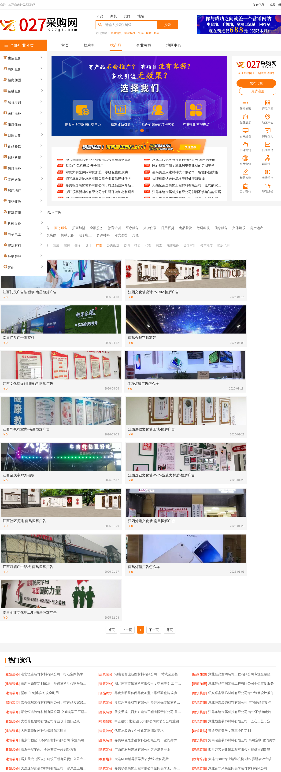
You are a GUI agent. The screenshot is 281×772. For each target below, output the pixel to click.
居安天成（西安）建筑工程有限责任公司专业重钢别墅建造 (55, 517)
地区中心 (173, 45)
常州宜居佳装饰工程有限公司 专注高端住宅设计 (55, 558)
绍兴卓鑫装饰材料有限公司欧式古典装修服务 (241, 646)
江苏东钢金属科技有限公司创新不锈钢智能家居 (186, 194)
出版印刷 (223, 243)
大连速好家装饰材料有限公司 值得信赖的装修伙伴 (149, 537)
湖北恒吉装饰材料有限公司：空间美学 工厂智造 (149, 463)
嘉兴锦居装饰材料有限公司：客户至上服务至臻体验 (242, 558)
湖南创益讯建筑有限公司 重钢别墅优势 (49, 626)
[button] (131, 130)
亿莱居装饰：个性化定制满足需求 (139, 497)
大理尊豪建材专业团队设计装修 (137, 578)
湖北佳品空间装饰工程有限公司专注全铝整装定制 (242, 456)
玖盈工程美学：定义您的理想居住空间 (142, 558)
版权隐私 (140, 711)
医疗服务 (132, 228)
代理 (148, 243)
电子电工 (85, 234)
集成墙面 (130, 33)
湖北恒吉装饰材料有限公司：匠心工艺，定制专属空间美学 (242, 490)
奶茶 (156, 33)
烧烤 (149, 33)
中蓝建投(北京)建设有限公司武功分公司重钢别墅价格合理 (242, 585)
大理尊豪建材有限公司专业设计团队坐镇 (50, 490)
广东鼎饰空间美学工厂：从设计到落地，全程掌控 (149, 565)
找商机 (89, 45)
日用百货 (167, 228)
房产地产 (256, 228)
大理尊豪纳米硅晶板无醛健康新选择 (178, 181)
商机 (113, 16)
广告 (58, 213)
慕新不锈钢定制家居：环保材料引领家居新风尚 (55, 463)
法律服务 (173, 243)
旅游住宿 (149, 228)
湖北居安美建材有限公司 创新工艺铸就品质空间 (149, 660)
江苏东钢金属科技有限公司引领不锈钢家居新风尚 (55, 666)
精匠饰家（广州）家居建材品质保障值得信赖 (147, 585)
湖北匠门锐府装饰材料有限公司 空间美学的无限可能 (186, 161)
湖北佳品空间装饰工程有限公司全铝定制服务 (98, 161)
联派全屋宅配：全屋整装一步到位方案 (49, 510)
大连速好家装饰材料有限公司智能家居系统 (52, 673)
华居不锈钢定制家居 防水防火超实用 (47, 551)
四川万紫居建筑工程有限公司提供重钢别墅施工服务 (242, 510)
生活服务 (43, 228)
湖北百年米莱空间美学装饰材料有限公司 (237, 524)
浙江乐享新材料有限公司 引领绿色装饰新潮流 (241, 571)
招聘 (67, 243)
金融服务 (96, 228)
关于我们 (64, 711)
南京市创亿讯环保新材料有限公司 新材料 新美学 (242, 599)
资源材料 (103, 234)
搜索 (167, 25)
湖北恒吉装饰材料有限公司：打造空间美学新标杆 (55, 456)
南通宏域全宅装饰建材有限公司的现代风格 (239, 578)
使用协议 (121, 711)
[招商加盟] (199, 456)
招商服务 (102, 711)
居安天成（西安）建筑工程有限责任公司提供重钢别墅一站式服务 (55, 660)
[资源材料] (12, 544)
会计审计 (190, 243)
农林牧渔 (31, 234)
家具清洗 (116, 33)
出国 (56, 243)
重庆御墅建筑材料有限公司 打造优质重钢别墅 (148, 633)
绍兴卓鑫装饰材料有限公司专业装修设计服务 (98, 181)
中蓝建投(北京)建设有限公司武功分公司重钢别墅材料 (149, 490)
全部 (28, 228)
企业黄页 (143, 45)
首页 (65, 45)
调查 (159, 243)
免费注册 (275, 4)
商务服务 (60, 228)
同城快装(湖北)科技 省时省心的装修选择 (237, 531)
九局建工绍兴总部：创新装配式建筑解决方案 (53, 565)
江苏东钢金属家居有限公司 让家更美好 (143, 626)
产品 (100, 16)
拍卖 (137, 243)
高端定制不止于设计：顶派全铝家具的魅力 (146, 592)
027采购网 (29, 213)
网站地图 (179, 711)
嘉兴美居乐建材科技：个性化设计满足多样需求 (242, 666)
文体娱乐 (238, 228)
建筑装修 (49, 234)
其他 (135, 234)
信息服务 (221, 228)
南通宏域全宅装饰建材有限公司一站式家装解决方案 (242, 619)
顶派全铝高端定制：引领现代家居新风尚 (50, 653)
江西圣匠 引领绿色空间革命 (135, 653)
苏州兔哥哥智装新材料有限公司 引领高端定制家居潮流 (149, 544)
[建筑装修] (12, 456)
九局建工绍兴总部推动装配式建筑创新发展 (52, 639)
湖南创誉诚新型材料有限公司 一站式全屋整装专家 (149, 456)
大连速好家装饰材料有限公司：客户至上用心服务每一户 (55, 524)
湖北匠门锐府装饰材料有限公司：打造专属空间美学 (242, 565)
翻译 (77, 243)
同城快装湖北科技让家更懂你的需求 (234, 626)
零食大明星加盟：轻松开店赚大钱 (139, 599)
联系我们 (83, 711)
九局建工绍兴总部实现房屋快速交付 (234, 605)
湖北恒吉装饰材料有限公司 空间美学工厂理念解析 (55, 483)
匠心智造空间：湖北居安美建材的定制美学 (183, 168)
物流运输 (42, 243)
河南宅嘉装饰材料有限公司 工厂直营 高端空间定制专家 (242, 537)
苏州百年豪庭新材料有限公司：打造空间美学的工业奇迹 (149, 605)
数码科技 (203, 228)
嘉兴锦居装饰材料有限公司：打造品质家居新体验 (100, 187)
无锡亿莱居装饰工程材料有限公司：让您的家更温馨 (186, 187)
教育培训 (114, 228)
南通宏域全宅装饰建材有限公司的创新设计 (52, 585)
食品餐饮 (185, 228)
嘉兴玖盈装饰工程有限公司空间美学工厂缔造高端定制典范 (149, 524)
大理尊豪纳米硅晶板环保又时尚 (44, 497)
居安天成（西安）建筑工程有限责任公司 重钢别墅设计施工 (149, 483)
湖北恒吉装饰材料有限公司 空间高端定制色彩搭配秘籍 (242, 476)
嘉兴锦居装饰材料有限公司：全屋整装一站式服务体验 (242, 639)
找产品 (115, 45)
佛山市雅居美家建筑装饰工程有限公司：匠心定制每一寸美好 (242, 673)
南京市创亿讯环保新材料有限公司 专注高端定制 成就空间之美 (55, 503)
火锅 (141, 33)
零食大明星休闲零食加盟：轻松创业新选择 (146, 639)
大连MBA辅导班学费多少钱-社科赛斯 (142, 517)
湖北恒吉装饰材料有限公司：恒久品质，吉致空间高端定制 (55, 537)
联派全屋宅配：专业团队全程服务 (139, 619)
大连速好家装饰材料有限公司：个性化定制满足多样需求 (149, 531)
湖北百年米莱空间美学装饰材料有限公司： (239, 653)
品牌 (127, 16)
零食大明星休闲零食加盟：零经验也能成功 (97, 174)
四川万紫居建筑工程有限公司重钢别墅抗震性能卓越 (55, 592)
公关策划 (113, 243)
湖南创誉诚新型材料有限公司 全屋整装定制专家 (242, 592)
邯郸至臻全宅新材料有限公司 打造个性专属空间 (149, 612)
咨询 (127, 243)
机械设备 (67, 234)
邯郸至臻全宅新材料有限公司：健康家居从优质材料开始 (149, 666)
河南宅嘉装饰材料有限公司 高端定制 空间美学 (242, 503)
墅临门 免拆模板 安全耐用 (85, 168)
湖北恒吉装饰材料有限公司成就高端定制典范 (241, 633)
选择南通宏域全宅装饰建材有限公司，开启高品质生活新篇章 (242, 551)
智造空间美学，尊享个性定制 (229, 497)
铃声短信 (206, 243)
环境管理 (120, 234)
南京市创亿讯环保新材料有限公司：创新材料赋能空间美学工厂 (55, 633)
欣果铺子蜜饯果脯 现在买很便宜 (138, 646)
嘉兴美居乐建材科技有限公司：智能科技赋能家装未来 (186, 174)
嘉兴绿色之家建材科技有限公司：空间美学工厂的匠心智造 (149, 503)
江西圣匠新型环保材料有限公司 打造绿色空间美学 (55, 612)
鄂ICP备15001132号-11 (146, 763)
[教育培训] (105, 517)
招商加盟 (78, 228)
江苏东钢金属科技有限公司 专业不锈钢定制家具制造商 (242, 483)
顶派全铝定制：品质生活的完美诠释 (47, 531)
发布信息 (258, 4)
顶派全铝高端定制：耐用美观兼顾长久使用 (52, 578)
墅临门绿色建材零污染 (37, 599)
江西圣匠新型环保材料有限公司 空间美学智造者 (149, 551)
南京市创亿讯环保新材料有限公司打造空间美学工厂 (55, 605)
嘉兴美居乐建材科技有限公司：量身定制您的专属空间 (55, 646)
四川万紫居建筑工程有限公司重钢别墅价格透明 (242, 544)
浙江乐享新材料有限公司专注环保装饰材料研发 (100, 194)
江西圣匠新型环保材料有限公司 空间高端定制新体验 (242, 612)
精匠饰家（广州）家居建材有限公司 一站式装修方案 (55, 544)
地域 (140, 16)
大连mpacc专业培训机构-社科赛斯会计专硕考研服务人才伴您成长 (242, 517)
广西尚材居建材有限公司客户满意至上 (142, 510)
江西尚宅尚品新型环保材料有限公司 (141, 571)
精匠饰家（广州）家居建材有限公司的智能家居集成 (242, 660)
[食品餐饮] (105, 469)
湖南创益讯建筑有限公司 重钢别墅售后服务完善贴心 (149, 673)
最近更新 (160, 711)
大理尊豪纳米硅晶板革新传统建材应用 (49, 619)
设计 (88, 243)
